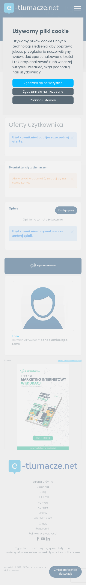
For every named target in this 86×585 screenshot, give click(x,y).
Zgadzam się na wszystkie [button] (43, 83)
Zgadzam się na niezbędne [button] (43, 91)
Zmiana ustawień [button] (43, 100)
